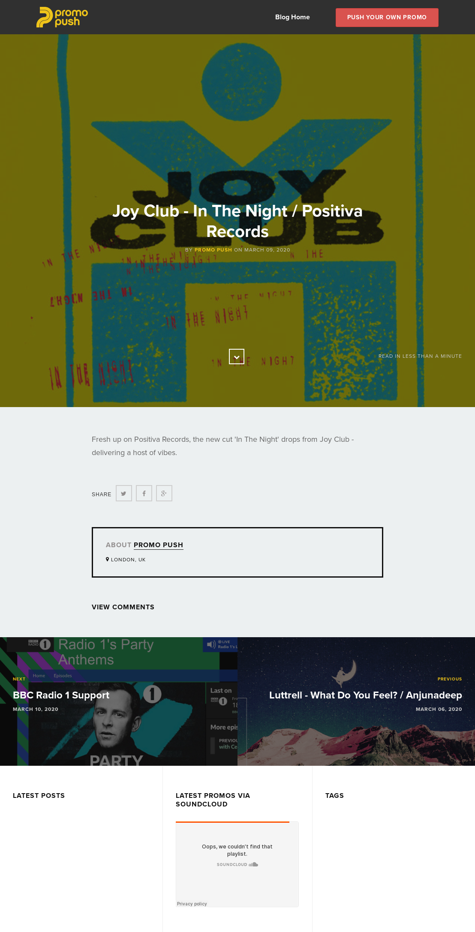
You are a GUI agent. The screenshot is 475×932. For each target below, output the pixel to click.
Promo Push (213, 250)
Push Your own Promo (387, 17)
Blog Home (292, 17)
